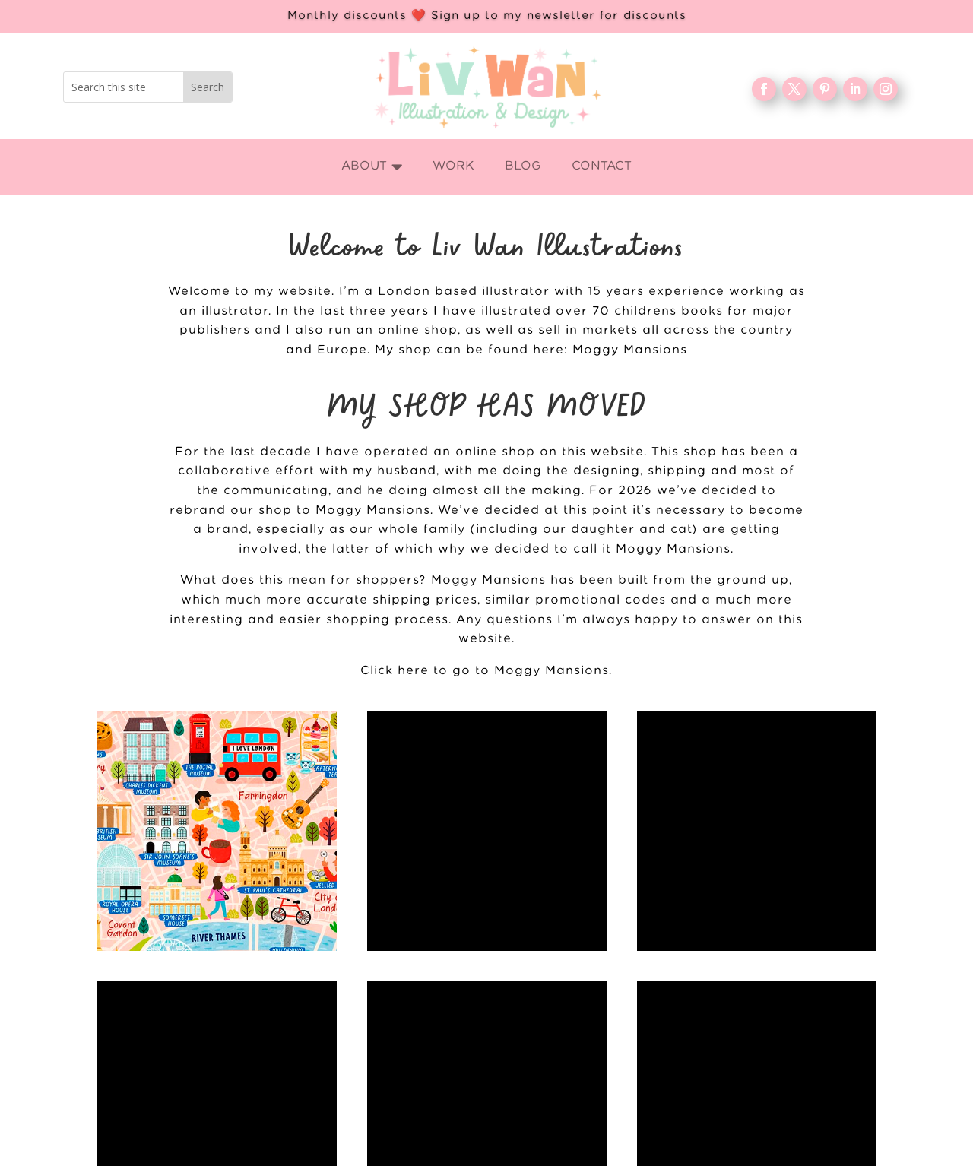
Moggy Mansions (629, 350)
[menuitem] (372, 167)
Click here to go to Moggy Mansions (484, 670)
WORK (371, 1144)
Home (370, 1119)
